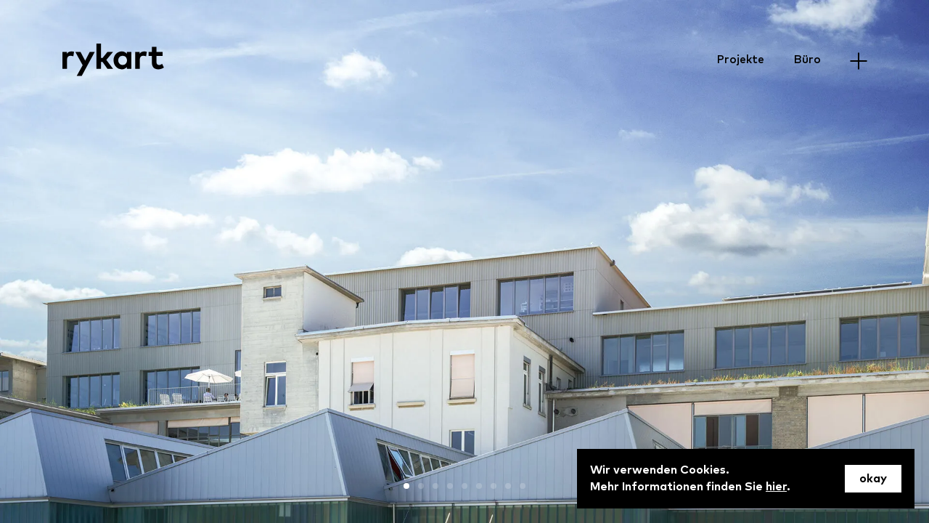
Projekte (740, 59)
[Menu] (858, 60)
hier (776, 486)
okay (873, 479)
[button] (406, 486)
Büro (807, 59)
